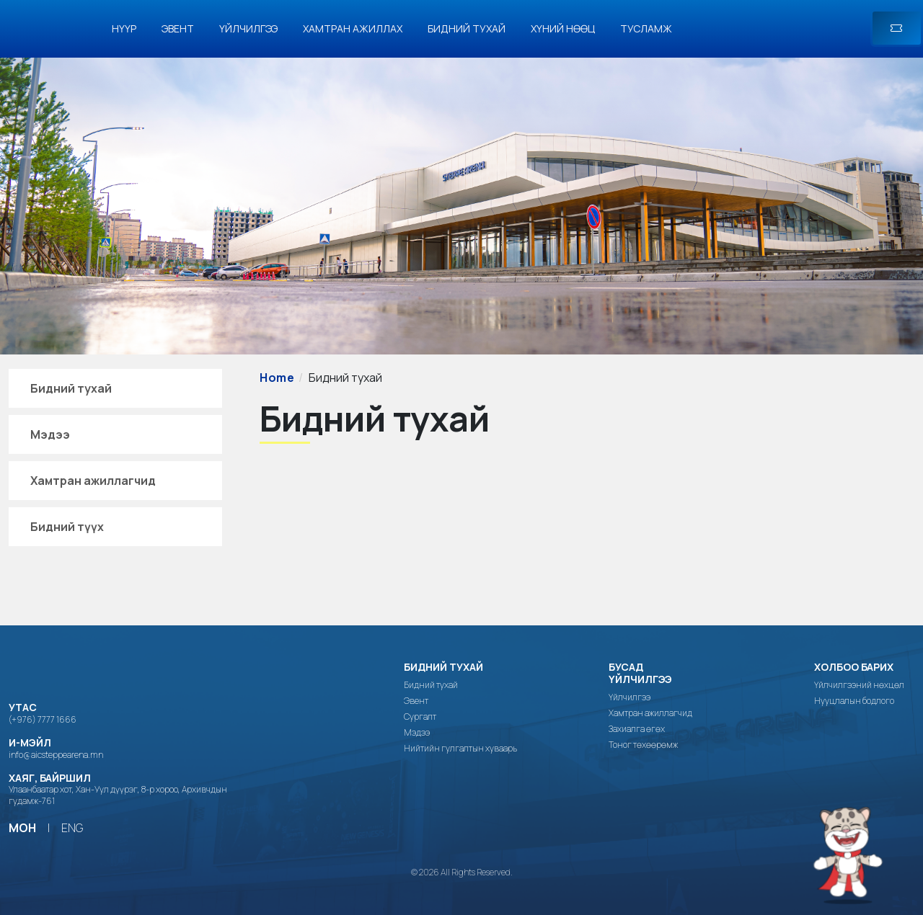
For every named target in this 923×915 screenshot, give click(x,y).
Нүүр (124, 28)
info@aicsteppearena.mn (56, 755)
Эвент (178, 28)
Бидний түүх (67, 527)
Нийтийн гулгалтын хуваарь (460, 748)
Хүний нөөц (563, 28)
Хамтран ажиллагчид (93, 480)
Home (277, 377)
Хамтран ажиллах (352, 28)
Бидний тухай (466, 28)
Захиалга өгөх (637, 729)
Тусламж (646, 28)
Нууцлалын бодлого (854, 701)
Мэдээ (50, 434)
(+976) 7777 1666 (42, 719)
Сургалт (420, 717)
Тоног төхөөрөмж (643, 745)
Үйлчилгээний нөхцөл (859, 685)
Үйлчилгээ (248, 28)
